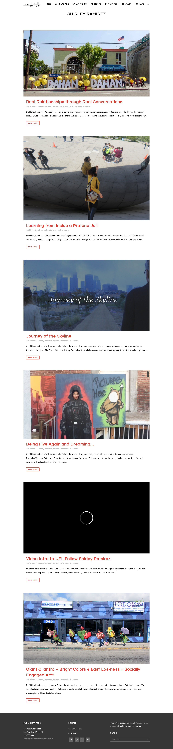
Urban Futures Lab (62, 106)
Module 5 (32, 106)
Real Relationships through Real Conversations (74, 102)
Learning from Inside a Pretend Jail (62, 226)
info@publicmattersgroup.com (38, 738)
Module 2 (32, 448)
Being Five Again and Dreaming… (60, 444)
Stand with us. (75, 728)
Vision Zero (77, 106)
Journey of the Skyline (48, 336)
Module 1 (32, 679)
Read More (32, 123)
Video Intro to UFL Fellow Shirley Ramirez (68, 559)
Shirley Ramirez (44, 106)
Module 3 (32, 340)
